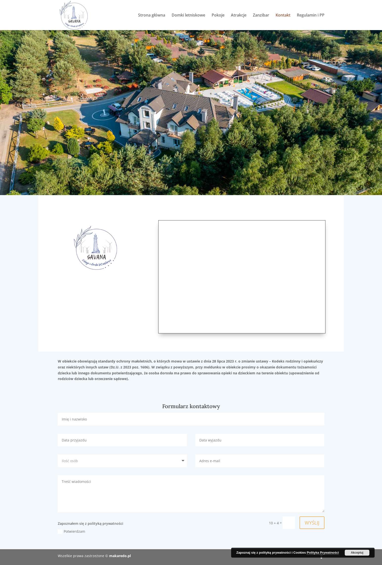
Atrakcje (238, 15)
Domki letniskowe (188, 15)
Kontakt (283, 15)
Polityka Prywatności (323, 552)
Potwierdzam (71, 531)
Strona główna (151, 15)
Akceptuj (357, 552)
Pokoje (218, 15)
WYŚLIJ (311, 522)
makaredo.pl (120, 555)
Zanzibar (261, 15)
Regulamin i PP (310, 15)
